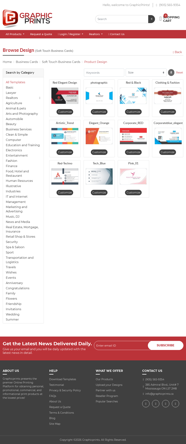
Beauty (11, 124)
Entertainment (17, 155)
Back (177, 52)
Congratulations (17, 288)
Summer (12, 319)
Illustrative (13, 186)
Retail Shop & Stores (20, 236)
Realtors (12, 98)
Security (12, 242)
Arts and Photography (22, 113)
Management (16, 202)
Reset (179, 72)
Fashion (11, 161)
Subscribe (165, 345)
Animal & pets (16, 108)
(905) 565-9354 (168, 5)
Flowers (11, 298)
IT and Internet (17, 196)
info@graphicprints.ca (159, 393)
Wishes (11, 272)
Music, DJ (12, 216)
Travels (11, 267)
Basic (9, 87)
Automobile (14, 119)
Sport (10, 252)
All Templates (15, 82)
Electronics (14, 150)
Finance (11, 166)
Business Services (19, 129)
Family (10, 293)
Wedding (12, 314)
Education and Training (23, 145)
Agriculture (14, 103)
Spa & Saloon (15, 247)
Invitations (13, 309)
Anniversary (14, 283)
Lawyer (11, 93)
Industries (13, 191)
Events (11, 277)
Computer (13, 140)
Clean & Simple (17, 134)
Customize (65, 111)
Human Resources (19, 181)
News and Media (18, 222)
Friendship (13, 304)
